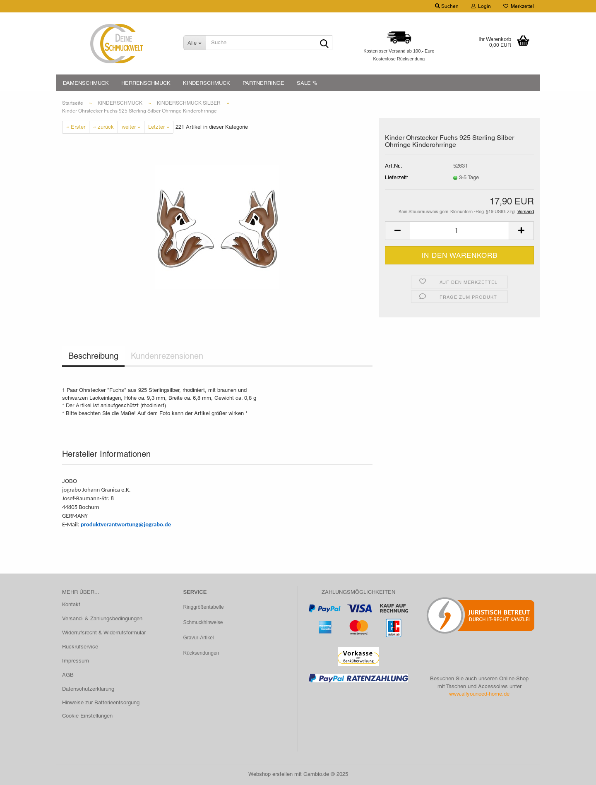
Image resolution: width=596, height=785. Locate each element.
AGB (68, 675)
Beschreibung (93, 356)
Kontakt (71, 604)
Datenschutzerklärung (88, 689)
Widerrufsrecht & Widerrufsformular (104, 632)
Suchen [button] (447, 6)
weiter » (131, 127)
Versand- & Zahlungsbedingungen (102, 618)
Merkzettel (518, 6)
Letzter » (158, 127)
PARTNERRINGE (263, 83)
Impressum (75, 661)
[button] (397, 230)
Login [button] (481, 6)
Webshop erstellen (270, 774)
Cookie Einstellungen (87, 716)
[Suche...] (194, 42)
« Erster (75, 127)
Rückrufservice (80, 646)
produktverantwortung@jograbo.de (126, 524)
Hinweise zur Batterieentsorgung (100, 702)
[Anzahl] (459, 230)
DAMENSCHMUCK (86, 83)
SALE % (307, 83)
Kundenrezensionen (167, 356)
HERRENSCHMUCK (146, 83)
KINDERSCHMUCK (206, 83)
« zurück (103, 127)
